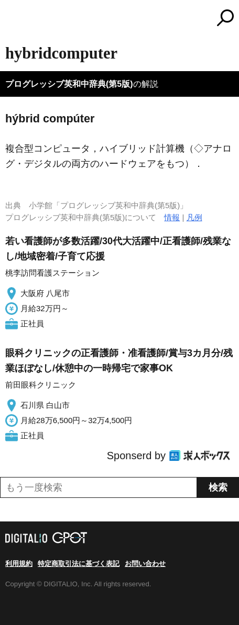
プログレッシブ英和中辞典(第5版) (69, 83)
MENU (13, 19)
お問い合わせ (145, 563)
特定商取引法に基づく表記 (79, 563)
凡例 (194, 217)
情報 (172, 217)
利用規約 (18, 563)
